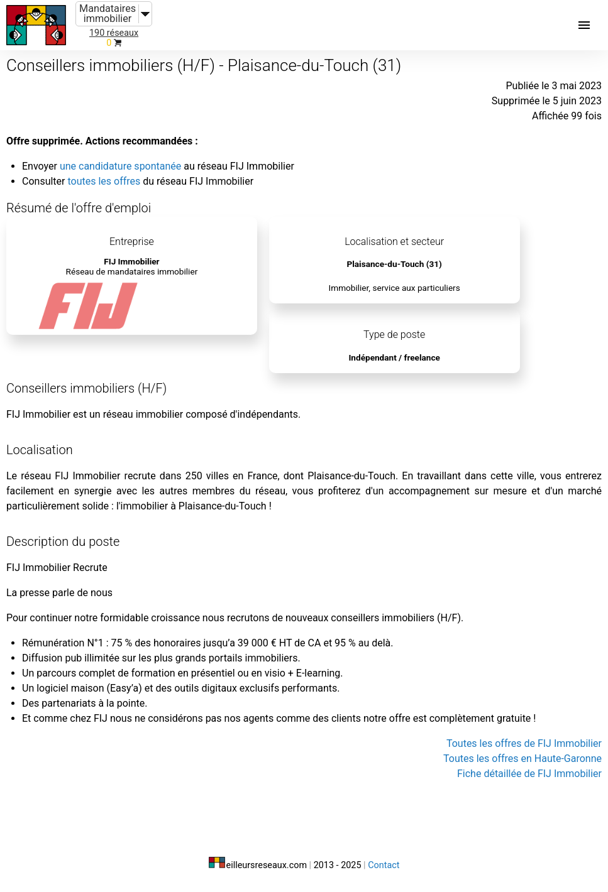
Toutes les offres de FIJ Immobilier (524, 743)
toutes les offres (103, 181)
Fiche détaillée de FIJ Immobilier (529, 774)
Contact (383, 865)
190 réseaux (113, 33)
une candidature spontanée (120, 166)
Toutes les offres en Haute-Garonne (522, 758)
